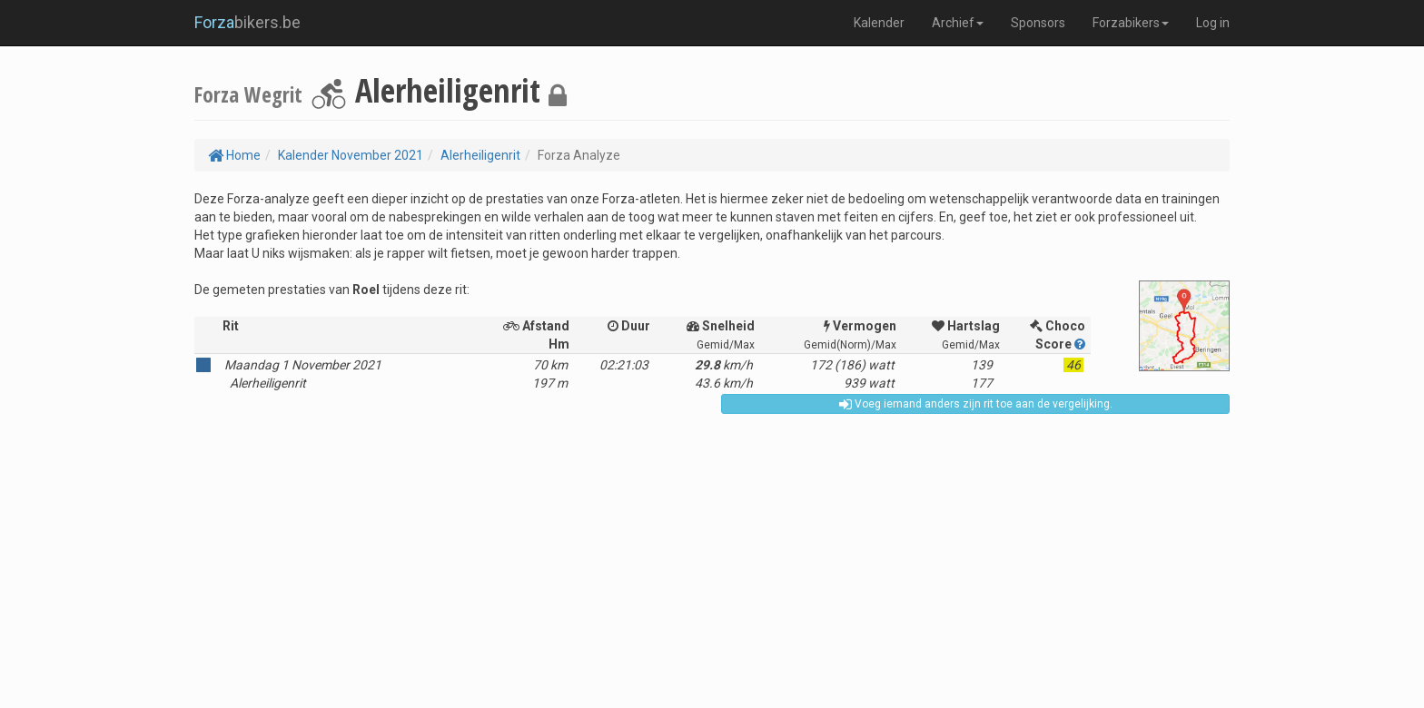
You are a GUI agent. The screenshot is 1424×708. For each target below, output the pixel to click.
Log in (1213, 22)
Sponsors (1038, 22)
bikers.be (247, 22)
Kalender (879, 22)
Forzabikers (1131, 22)
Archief (958, 22)
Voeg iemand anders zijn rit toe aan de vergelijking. (975, 404)
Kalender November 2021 (350, 155)
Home (234, 155)
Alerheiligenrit (480, 155)
